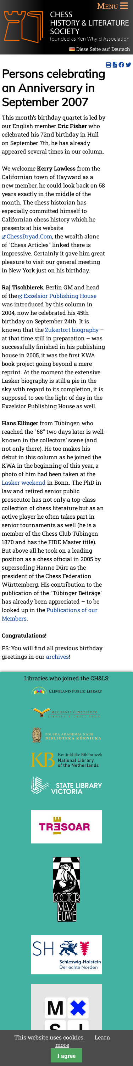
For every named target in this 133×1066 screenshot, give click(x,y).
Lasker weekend (24, 482)
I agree (66, 1055)
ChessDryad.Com (29, 236)
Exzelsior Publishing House (59, 295)
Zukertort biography (72, 329)
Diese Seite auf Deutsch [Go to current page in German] (103, 49)
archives (57, 656)
